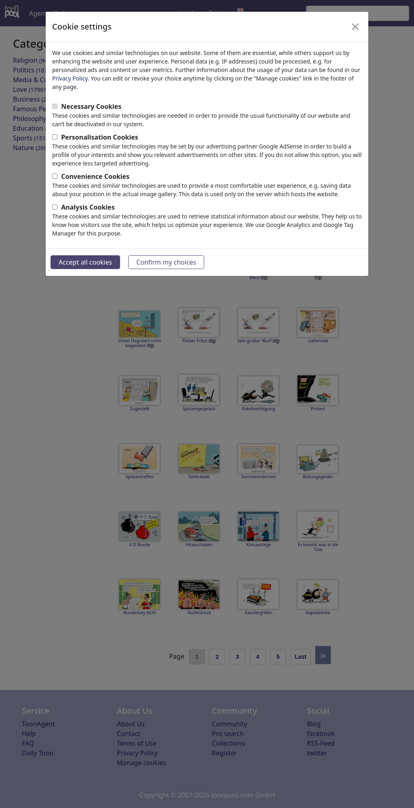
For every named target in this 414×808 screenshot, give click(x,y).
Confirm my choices (166, 262)
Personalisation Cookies (99, 137)
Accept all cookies (85, 262)
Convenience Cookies (95, 176)
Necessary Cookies (91, 106)
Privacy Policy (70, 78)
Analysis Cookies (88, 207)
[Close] (355, 26)
